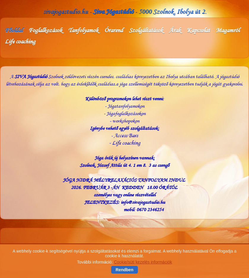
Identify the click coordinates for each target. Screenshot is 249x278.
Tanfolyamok (83, 30)
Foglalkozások (45, 30)
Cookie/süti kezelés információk (143, 262)
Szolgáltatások (146, 30)
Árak (175, 30)
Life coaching (20, 41)
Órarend (113, 30)
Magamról (228, 30)
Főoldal (14, 30)
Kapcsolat (198, 30)
